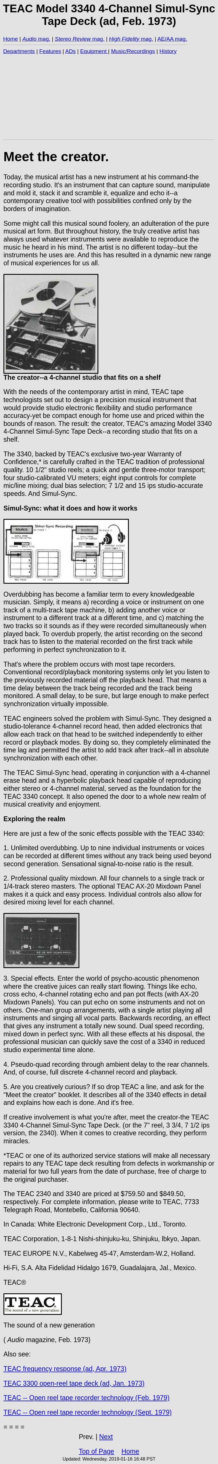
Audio (29, 39)
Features (50, 51)
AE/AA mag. (172, 39)
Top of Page (96, 1451)
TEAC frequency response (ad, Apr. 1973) (65, 1368)
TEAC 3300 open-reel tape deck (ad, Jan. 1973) (73, 1383)
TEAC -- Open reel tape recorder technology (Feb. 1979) (86, 1397)
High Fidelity (124, 39)
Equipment (94, 51)
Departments (19, 51)
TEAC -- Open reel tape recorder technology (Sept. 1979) (87, 1412)
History (168, 51)
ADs (70, 51)
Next (106, 1436)
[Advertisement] (109, 97)
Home (10, 39)
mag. (43, 39)
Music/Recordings (133, 51)
